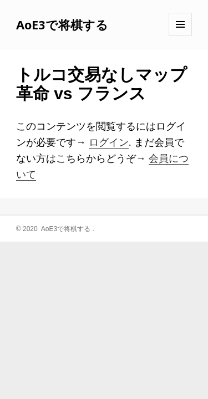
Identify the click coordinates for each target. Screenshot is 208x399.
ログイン (109, 142)
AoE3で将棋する (62, 24)
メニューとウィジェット (180, 35)
